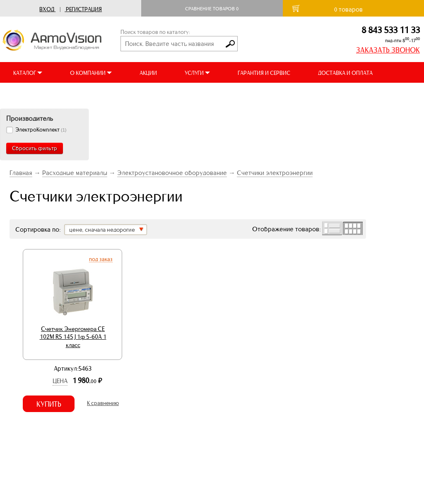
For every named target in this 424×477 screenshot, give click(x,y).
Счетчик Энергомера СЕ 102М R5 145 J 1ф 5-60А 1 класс (73, 337)
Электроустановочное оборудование (172, 173)
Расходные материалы (74, 173)
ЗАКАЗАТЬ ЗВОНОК (388, 50)
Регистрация (84, 9)
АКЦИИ (148, 73)
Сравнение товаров (211, 9)
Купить (48, 404)
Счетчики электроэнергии (275, 173)
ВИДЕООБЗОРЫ (33, 93)
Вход (46, 9)
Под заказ (101, 259)
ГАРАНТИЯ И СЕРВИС (264, 73)
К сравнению (103, 403)
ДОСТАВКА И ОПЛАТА (345, 73)
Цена (60, 381)
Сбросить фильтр (34, 148)
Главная (21, 173)
